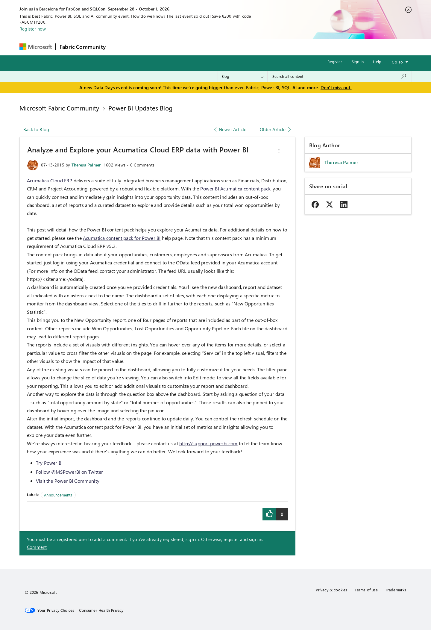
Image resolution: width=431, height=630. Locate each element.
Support (272, 46)
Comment (37, 547)
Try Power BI (49, 463)
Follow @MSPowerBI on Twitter (69, 472)
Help (377, 61)
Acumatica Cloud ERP (49, 180)
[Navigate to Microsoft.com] (35, 46)
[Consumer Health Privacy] (101, 610)
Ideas (170, 46)
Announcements (58, 495)
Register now (32, 29)
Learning (246, 46)
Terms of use (366, 589)
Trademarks (395, 589)
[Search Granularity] (242, 76)
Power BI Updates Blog (140, 108)
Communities (197, 46)
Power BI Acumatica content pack (235, 188)
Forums (119, 46)
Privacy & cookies (331, 589)
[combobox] (339, 76)
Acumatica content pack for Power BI (121, 238)
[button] (279, 151)
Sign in (358, 61)
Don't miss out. (336, 87)
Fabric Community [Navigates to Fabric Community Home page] (83, 46)
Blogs (223, 46)
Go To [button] (397, 61)
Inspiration (145, 46)
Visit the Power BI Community (67, 481)
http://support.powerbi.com (208, 443)
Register (334, 61)
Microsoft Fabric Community (59, 108)
